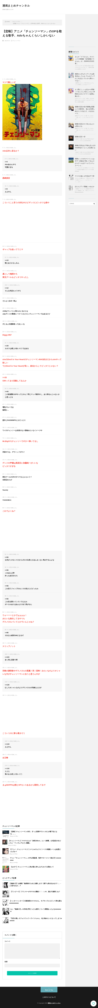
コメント (7, 941)
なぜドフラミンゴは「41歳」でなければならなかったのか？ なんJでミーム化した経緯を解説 (84, 100)
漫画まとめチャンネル (16, 5)
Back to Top (49, 990)
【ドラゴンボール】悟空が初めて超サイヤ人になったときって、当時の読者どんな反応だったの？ (84, 67)
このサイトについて (49, 997)
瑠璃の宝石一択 (80, 136)
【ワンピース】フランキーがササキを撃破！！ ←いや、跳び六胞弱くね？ (35, 891)
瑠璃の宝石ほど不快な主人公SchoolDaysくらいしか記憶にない (85, 148)
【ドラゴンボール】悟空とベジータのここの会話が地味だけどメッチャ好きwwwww (84, 169)
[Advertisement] (32, 57)
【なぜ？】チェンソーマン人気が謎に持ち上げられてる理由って (32, 867)
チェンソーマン (16, 40)
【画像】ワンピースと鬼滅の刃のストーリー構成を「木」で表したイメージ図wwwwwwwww (84, 190)
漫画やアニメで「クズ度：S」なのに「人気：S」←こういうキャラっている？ (84, 117)
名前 (5, 961)
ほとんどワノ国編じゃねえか (84, 186)
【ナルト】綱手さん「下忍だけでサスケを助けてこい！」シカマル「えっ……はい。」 (84, 180)
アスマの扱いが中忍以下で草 (84, 176)
